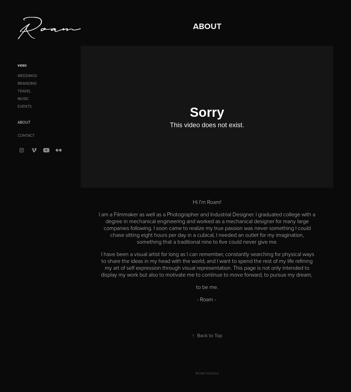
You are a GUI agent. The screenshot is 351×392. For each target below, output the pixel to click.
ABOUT (24, 122)
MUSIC (23, 98)
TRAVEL (24, 91)
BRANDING (27, 83)
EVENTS (25, 106)
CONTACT (26, 135)
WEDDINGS (27, 75)
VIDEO (22, 65)
